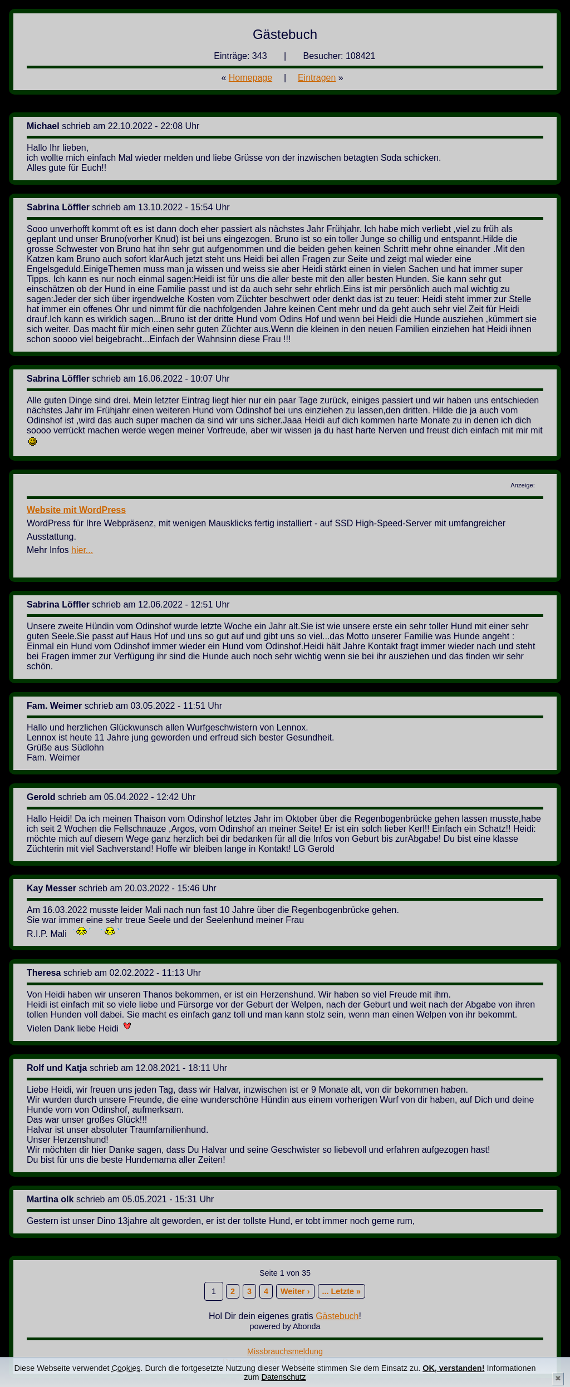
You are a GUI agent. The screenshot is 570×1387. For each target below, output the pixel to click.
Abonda (307, 1326)
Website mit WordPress (76, 510)
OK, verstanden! (453, 1368)
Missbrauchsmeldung (285, 1351)
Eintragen (317, 77)
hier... (82, 550)
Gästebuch (337, 1316)
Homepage (250, 77)
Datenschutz (284, 1377)
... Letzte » (341, 1291)
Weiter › (295, 1291)
